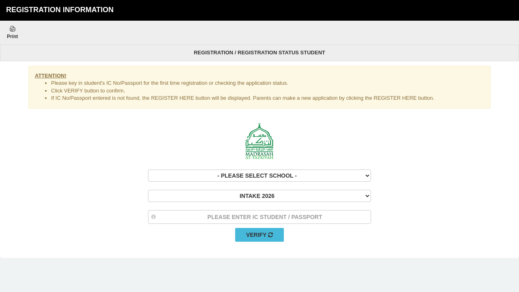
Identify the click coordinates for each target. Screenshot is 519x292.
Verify (259, 235)
